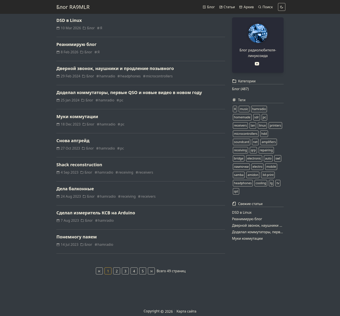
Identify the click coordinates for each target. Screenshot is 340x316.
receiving (124, 172)
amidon (252, 175)
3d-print (268, 175)
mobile (271, 167)
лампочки (241, 167)
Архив (246, 7)
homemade (242, 117)
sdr (256, 117)
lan (253, 125)
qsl (236, 191)
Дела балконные (75, 189)
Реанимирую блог (76, 44)
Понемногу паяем (76, 237)
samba (239, 175)
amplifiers (269, 142)
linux (262, 125)
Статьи (227, 7)
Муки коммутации (77, 116)
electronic (254, 158)
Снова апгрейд (73, 140)
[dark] (281, 7)
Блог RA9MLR (73, 6)
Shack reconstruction (79, 165)
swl (277, 158)
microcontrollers (157, 76)
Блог (209, 7)
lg (271, 183)
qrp (253, 150)
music (244, 109)
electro (257, 167)
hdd (264, 134)
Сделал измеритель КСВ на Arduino (95, 213)
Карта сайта (186, 311)
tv (277, 183)
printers (275, 125)
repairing (266, 150)
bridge (238, 158)
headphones (129, 76)
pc (119, 100)
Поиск (265, 7)
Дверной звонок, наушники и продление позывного (115, 68)
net (255, 142)
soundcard (241, 142)
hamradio (105, 76)
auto (268, 158)
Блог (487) (240, 88)
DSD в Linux (69, 20)
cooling (261, 183)
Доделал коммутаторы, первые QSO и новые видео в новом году (129, 92)
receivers (144, 172)
